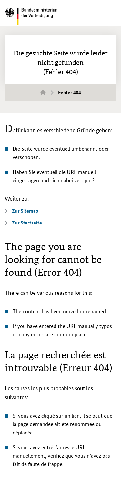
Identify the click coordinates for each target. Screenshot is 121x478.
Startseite (47, 92)
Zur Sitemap (25, 211)
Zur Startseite (27, 223)
